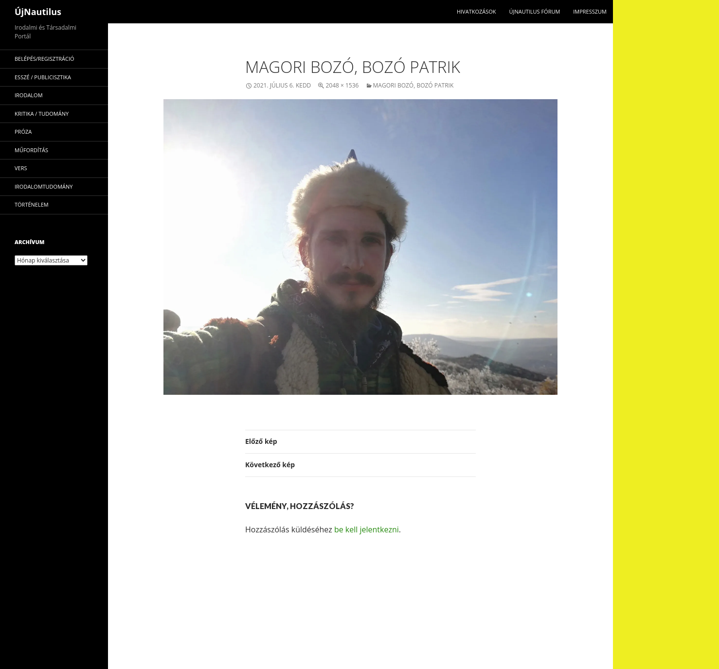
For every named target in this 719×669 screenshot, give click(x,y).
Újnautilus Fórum (534, 11)
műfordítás (31, 150)
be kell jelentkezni (366, 529)
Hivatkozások (476, 11)
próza (23, 131)
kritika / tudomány (42, 113)
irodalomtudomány (43, 186)
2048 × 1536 (342, 85)
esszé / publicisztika (43, 77)
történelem (32, 204)
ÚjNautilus (38, 12)
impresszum (590, 11)
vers (21, 168)
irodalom (29, 95)
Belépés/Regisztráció (44, 58)
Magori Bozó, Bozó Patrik (413, 85)
